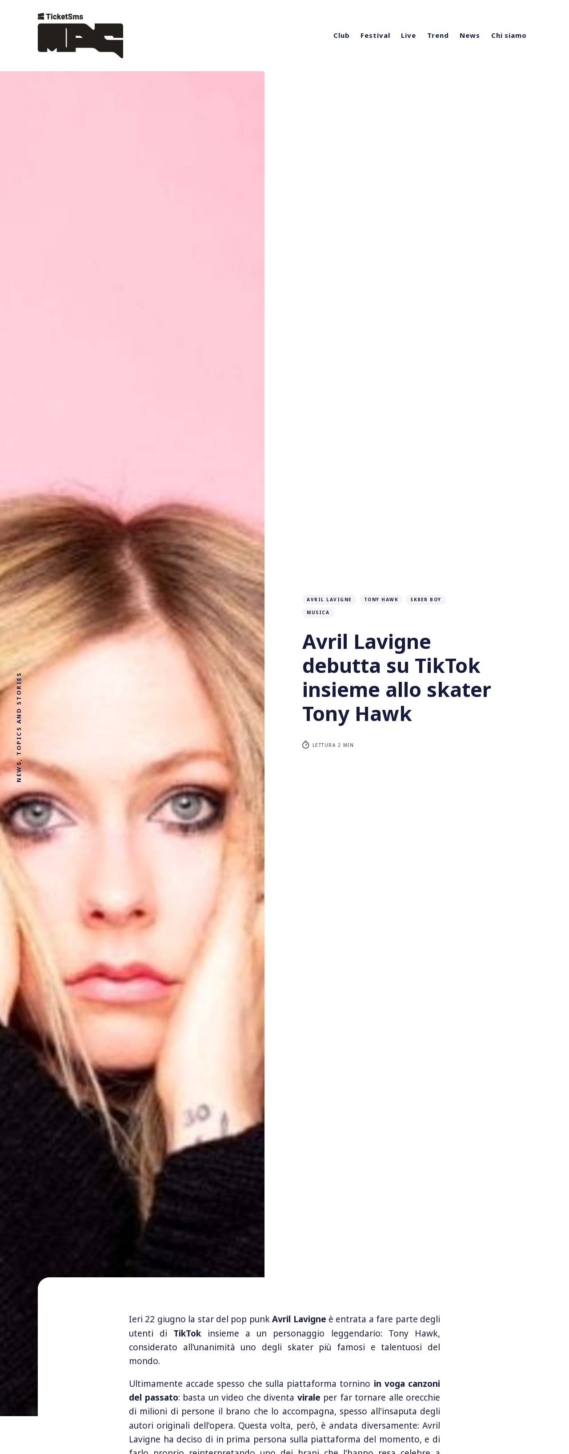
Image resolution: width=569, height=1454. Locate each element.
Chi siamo (509, 35)
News (470, 35)
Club (341, 35)
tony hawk (381, 599)
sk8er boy (425, 599)
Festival (375, 35)
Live (408, 35)
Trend (438, 35)
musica (318, 612)
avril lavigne (329, 599)
